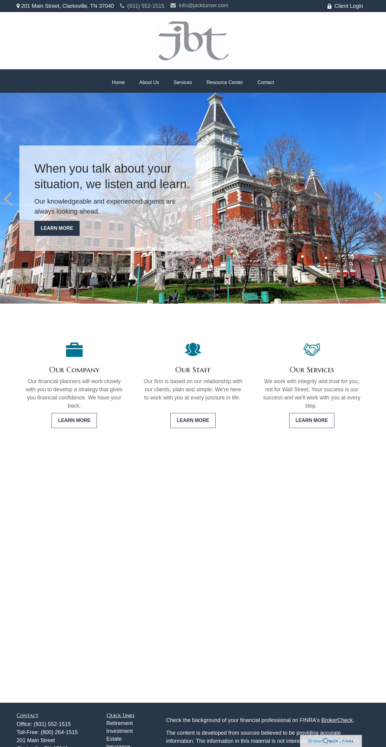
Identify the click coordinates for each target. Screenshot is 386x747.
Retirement (119, 723)
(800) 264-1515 (59, 732)
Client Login (345, 6)
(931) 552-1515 (142, 6)
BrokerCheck (337, 720)
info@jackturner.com (199, 5)
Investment (119, 731)
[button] (118, 82)
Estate (114, 739)
